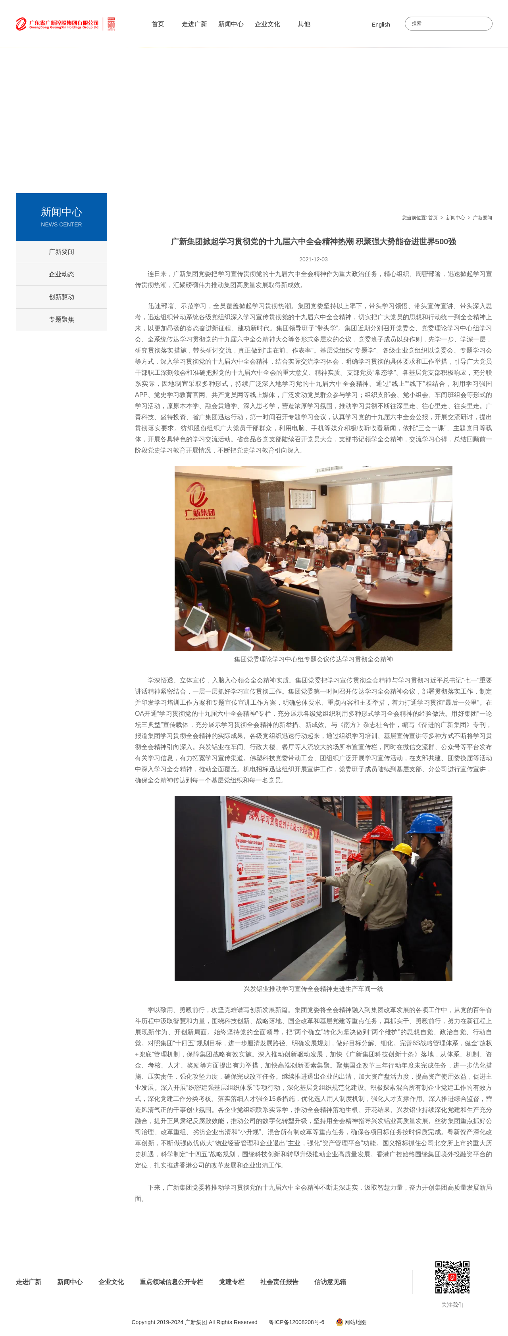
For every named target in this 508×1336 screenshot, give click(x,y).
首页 (158, 24)
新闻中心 (231, 24)
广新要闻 (482, 217)
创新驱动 (61, 296)
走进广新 (194, 24)
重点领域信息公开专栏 (171, 1281)
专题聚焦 (61, 319)
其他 (304, 24)
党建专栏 (231, 1281)
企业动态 (61, 274)
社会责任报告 (279, 1281)
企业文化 (267, 24)
